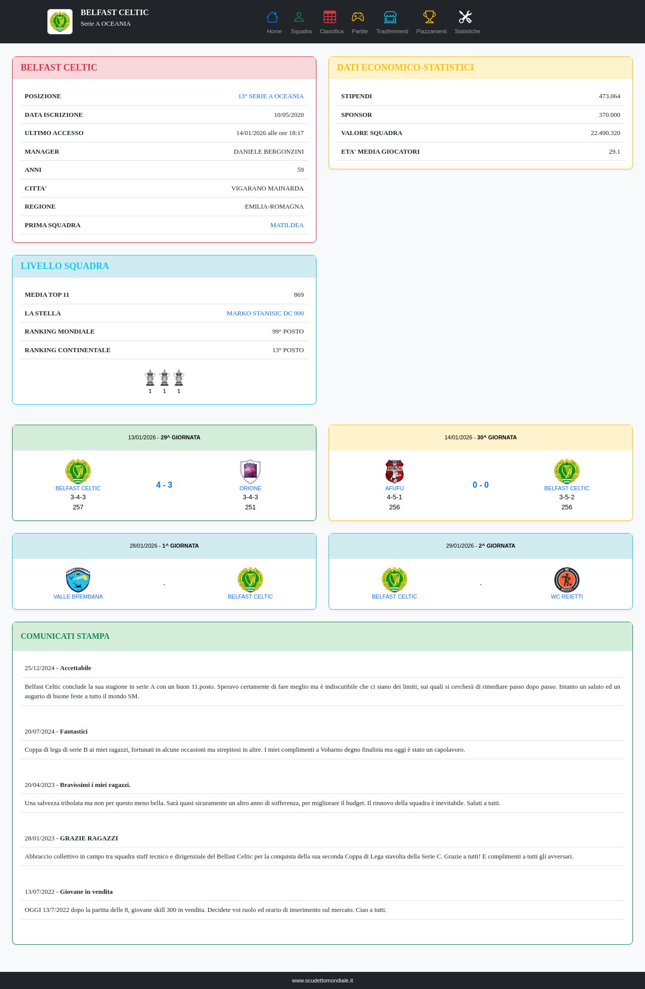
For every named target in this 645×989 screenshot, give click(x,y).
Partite (360, 22)
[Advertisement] (481, 325)
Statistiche (467, 22)
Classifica (332, 22)
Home (274, 22)
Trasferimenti (392, 22)
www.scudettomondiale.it (322, 980)
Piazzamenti (432, 22)
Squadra (301, 22)
